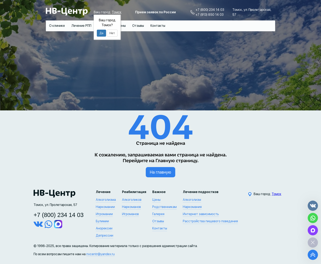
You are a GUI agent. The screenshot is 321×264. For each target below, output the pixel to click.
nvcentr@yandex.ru (100, 254)
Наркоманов (131, 207)
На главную (160, 172)
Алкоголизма (106, 200)
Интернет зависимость (201, 214)
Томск (116, 12)
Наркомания (192, 207)
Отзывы (138, 26)
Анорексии (104, 228)
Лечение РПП (81, 26)
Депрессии (104, 235)
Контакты (157, 26)
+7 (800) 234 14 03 (210, 10)
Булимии (102, 221)
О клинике (57, 26)
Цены (122, 26)
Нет (112, 33)
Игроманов (130, 214)
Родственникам (164, 207)
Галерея (158, 214)
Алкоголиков (131, 200)
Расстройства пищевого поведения (210, 221)
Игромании (104, 214)
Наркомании (105, 207)
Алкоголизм (192, 200)
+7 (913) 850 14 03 (210, 15)
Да (101, 33)
